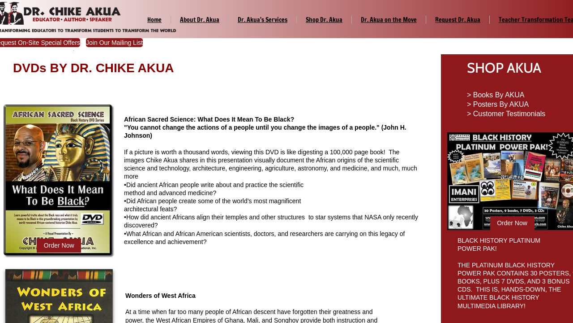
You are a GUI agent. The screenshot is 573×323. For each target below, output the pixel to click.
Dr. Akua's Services (262, 19)
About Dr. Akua (199, 19)
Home (154, 19)
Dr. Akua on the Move (389, 19)
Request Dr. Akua (457, 19)
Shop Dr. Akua (324, 19)
